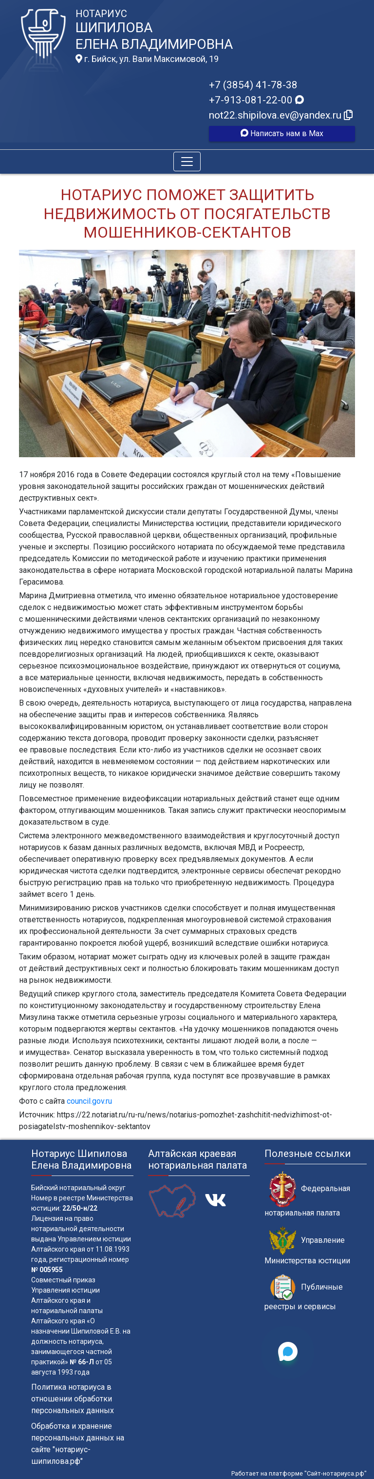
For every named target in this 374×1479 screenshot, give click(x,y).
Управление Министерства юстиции (307, 1245)
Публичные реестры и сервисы (303, 1292)
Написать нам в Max (282, 133)
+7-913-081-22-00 (256, 100)
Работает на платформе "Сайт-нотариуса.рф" (299, 1473)
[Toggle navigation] (187, 161)
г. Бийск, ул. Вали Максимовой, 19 (147, 59)
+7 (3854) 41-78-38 (253, 85)
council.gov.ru (89, 1101)
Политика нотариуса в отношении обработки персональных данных (72, 1398)
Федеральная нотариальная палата (307, 1194)
